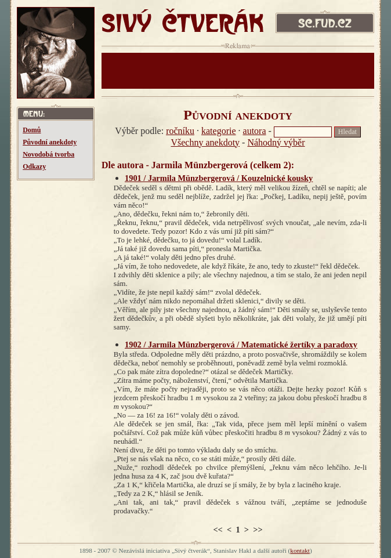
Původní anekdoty (50, 142)
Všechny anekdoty (205, 142)
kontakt (300, 550)
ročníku (180, 131)
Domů (32, 130)
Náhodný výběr (276, 142)
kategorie (218, 131)
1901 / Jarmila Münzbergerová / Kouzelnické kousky (219, 178)
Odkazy (34, 166)
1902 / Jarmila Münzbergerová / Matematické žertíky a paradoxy (241, 344)
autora (254, 131)
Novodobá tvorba (48, 154)
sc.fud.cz (325, 24)
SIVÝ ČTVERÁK (183, 24)
